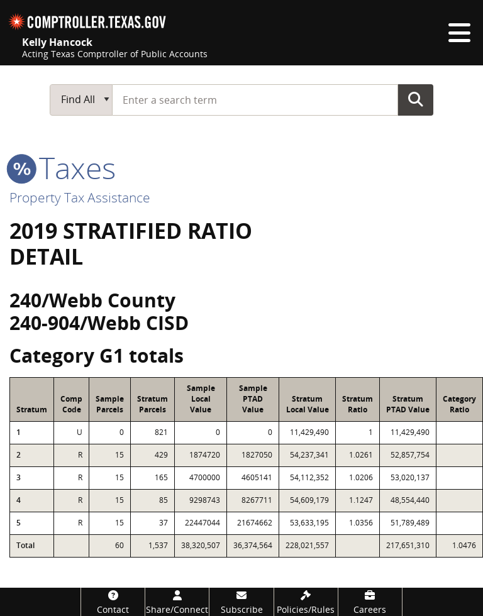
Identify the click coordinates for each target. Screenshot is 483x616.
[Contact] (113, 602)
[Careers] (370, 602)
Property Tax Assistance (79, 197)
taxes (62, 167)
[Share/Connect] (177, 602)
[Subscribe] (241, 602)
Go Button (415, 99)
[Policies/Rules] (306, 602)
